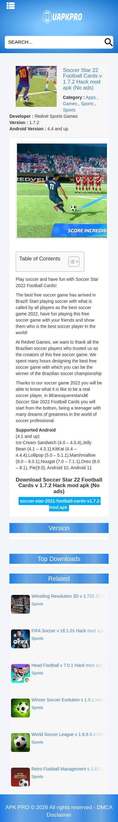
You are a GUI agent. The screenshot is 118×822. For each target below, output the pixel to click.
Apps (91, 97)
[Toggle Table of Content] (71, 261)
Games (70, 103)
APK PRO (17, 807)
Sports (87, 103)
